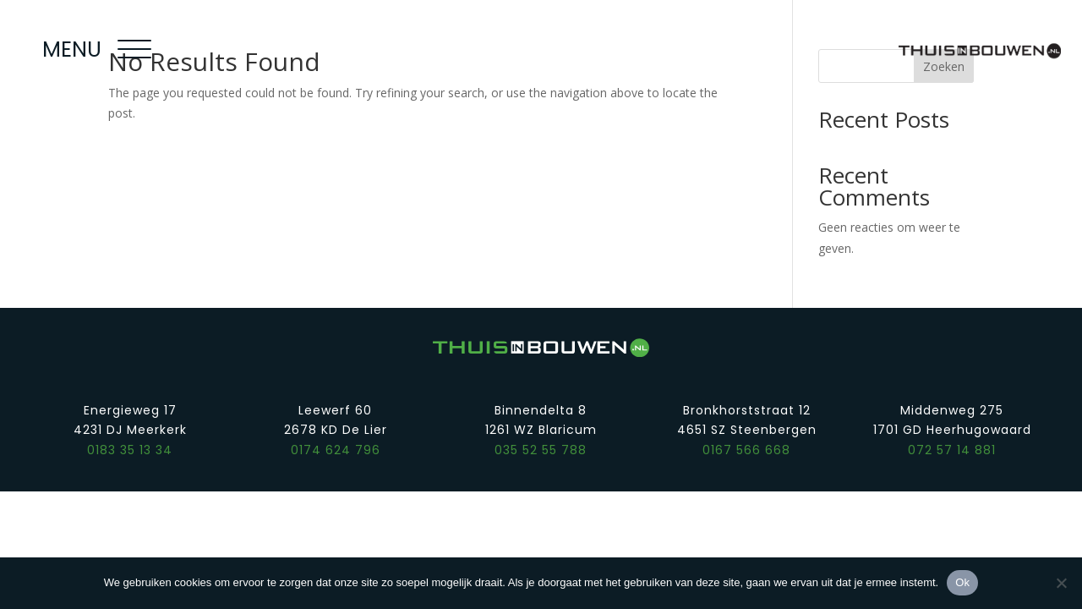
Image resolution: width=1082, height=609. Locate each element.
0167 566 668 (746, 450)
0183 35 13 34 (129, 450)
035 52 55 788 (541, 450)
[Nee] (1060, 582)
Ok (962, 582)
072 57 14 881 (952, 450)
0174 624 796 (335, 450)
